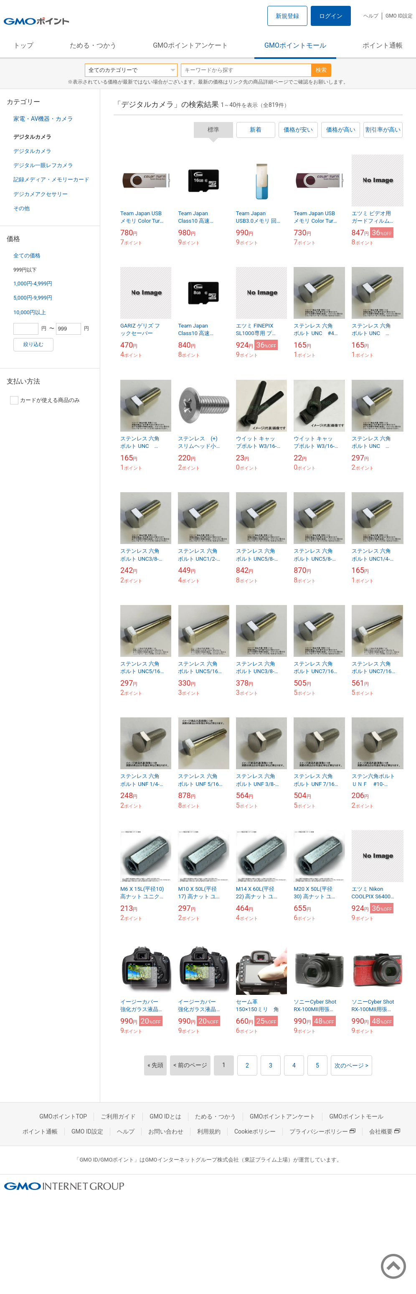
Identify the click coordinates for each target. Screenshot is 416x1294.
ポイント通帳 (383, 45)
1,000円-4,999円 (32, 283)
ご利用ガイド (118, 1116)
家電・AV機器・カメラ (43, 118)
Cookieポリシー (255, 1131)
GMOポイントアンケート (190, 45)
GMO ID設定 (399, 16)
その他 (21, 208)
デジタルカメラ (32, 151)
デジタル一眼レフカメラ (43, 165)
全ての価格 (27, 255)
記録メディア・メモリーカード (51, 179)
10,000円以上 (29, 312)
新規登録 (287, 16)
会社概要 (384, 1131)
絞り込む (33, 344)
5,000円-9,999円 (32, 298)
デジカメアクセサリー (40, 194)
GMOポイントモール (295, 45)
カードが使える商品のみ (45, 400)
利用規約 (209, 1131)
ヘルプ (370, 16)
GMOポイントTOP (63, 1116)
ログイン (330, 16)
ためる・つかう (93, 45)
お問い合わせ (165, 1131)
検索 (321, 70)
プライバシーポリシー (322, 1131)
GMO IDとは (165, 1116)
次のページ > (351, 1065)
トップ (23, 45)
